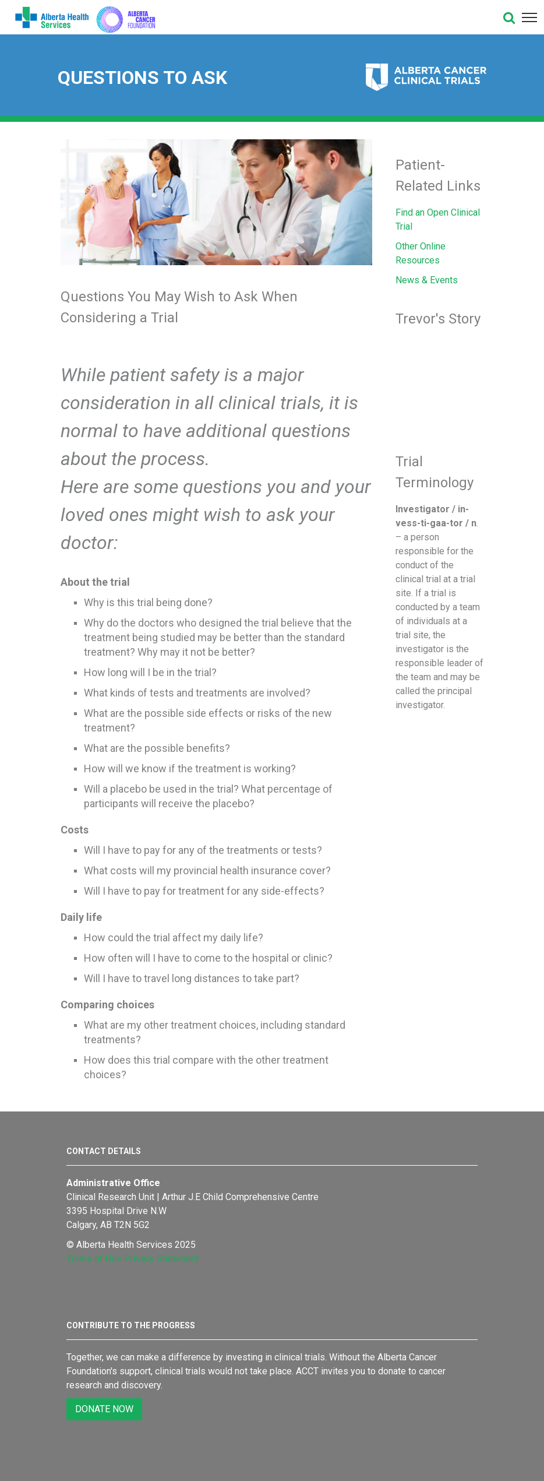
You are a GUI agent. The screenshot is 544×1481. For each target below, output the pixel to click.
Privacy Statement (161, 1258)
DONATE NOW (104, 1409)
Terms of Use (94, 1258)
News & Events (426, 280)
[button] (509, 17)
